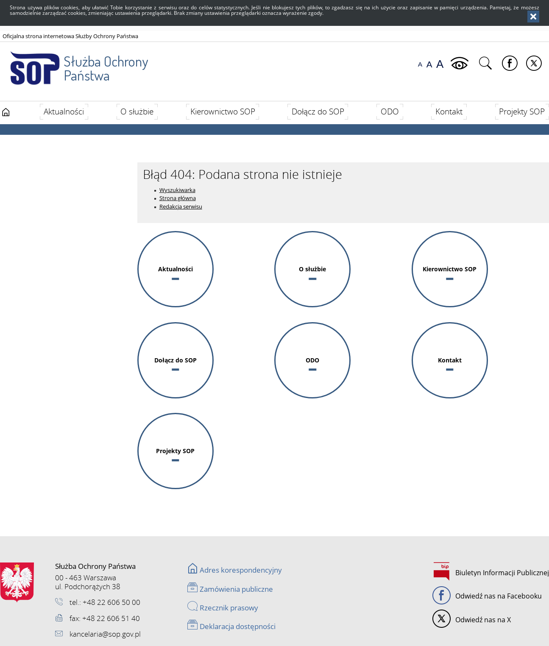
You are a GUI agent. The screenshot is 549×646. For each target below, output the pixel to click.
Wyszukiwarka (177, 190)
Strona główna (177, 198)
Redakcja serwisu (180, 206)
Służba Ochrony (75, 63)
